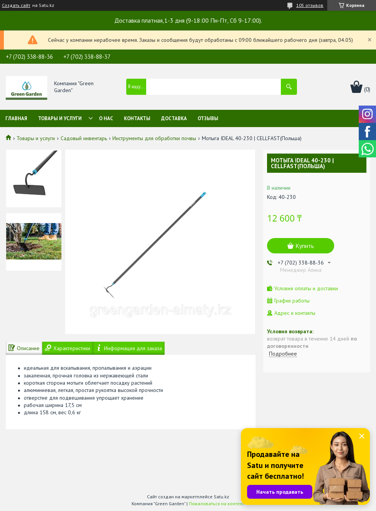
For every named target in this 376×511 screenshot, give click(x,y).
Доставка (174, 118)
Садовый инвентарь (84, 138)
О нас (106, 118)
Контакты (137, 118)
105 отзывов (309, 5)
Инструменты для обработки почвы (154, 138)
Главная (16, 118)
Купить (304, 246)
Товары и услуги (60, 118)
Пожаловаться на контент (216, 503)
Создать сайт (16, 5)
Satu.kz (221, 496)
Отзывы (208, 118)
